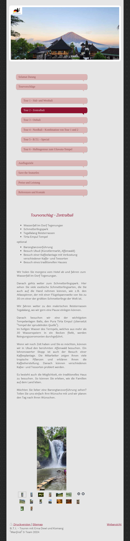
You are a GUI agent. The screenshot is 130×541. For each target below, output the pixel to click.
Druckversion (20, 524)
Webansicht (114, 524)
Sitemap (37, 524)
